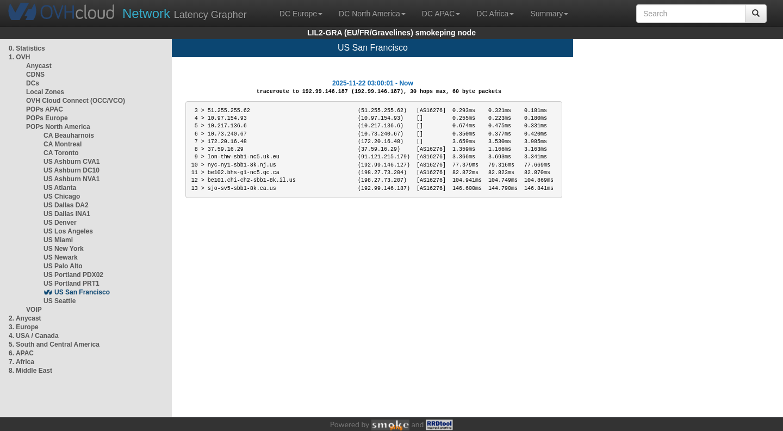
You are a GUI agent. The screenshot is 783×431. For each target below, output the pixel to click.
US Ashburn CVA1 (72, 161)
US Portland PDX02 (73, 275)
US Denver (60, 222)
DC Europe (300, 13)
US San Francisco (82, 292)
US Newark (61, 257)
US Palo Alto (63, 266)
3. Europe (24, 327)
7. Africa (21, 362)
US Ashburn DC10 (72, 170)
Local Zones (45, 92)
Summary (549, 13)
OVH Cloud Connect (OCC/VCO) (75, 100)
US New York (64, 249)
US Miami (58, 240)
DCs (32, 83)
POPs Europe (47, 118)
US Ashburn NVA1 (72, 179)
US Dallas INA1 (67, 214)
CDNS (35, 74)
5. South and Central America (54, 344)
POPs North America (58, 127)
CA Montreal (63, 144)
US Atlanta (60, 188)
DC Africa (495, 13)
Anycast (39, 66)
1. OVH (19, 57)
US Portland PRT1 (72, 283)
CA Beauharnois (69, 135)
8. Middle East (30, 370)
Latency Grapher (184, 13)
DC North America (372, 13)
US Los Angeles (68, 231)
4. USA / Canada (34, 336)
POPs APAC (44, 109)
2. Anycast (25, 318)
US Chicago (62, 196)
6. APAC (21, 353)
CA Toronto (61, 153)
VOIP (33, 309)
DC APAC (441, 13)
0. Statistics (27, 48)
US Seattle (60, 301)
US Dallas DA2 (66, 205)
